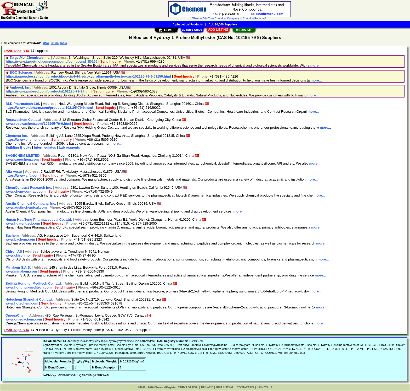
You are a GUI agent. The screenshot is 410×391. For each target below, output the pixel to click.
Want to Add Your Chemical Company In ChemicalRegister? (229, 18)
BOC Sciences (21, 72)
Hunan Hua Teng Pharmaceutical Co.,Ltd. (38, 219)
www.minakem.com (21, 271)
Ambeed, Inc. (20, 87)
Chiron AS (13, 251)
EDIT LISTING (224, 387)
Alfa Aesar (13, 171)
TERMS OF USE (187, 387)
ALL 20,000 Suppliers (222, 24)
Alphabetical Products (188, 24)
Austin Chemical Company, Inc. (30, 203)
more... (316, 65)
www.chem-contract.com (25, 191)
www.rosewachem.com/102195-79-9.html (38, 124)
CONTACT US (245, 387)
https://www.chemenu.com (26, 140)
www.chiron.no (17, 255)
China (55, 43)
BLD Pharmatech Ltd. (22, 104)
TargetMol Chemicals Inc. (30, 57)
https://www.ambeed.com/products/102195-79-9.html (48, 91)
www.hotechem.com (21, 303)
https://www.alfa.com (22, 175)
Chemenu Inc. (16, 136)
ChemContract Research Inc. (28, 187)
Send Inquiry (110, 61)
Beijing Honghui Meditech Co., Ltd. (33, 283)
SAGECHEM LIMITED (22, 156)
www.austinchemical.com (26, 207)
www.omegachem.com (23, 319)
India (63, 43)
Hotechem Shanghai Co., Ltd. (29, 299)
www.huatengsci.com (22, 223)
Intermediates (45, 147)
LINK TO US (265, 387)
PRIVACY (207, 387)
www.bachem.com (20, 239)
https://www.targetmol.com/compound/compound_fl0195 (52, 61)
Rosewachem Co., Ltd (23, 120)
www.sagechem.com (22, 159)
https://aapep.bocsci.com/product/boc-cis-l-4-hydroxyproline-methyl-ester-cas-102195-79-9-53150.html (88, 76)
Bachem (12, 235)
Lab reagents (69, 147)
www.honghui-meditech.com (28, 287)
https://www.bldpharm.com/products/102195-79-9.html (49, 108)
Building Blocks (18, 147)
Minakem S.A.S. (18, 267)
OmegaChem (15, 315)
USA (46, 43)
